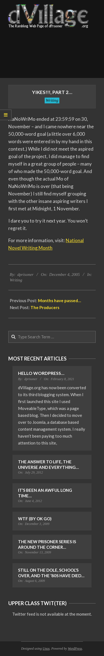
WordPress (75, 648)
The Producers (45, 307)
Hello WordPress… (41, 373)
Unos (46, 648)
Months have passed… (59, 300)
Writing (52, 100)
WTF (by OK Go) (35, 518)
